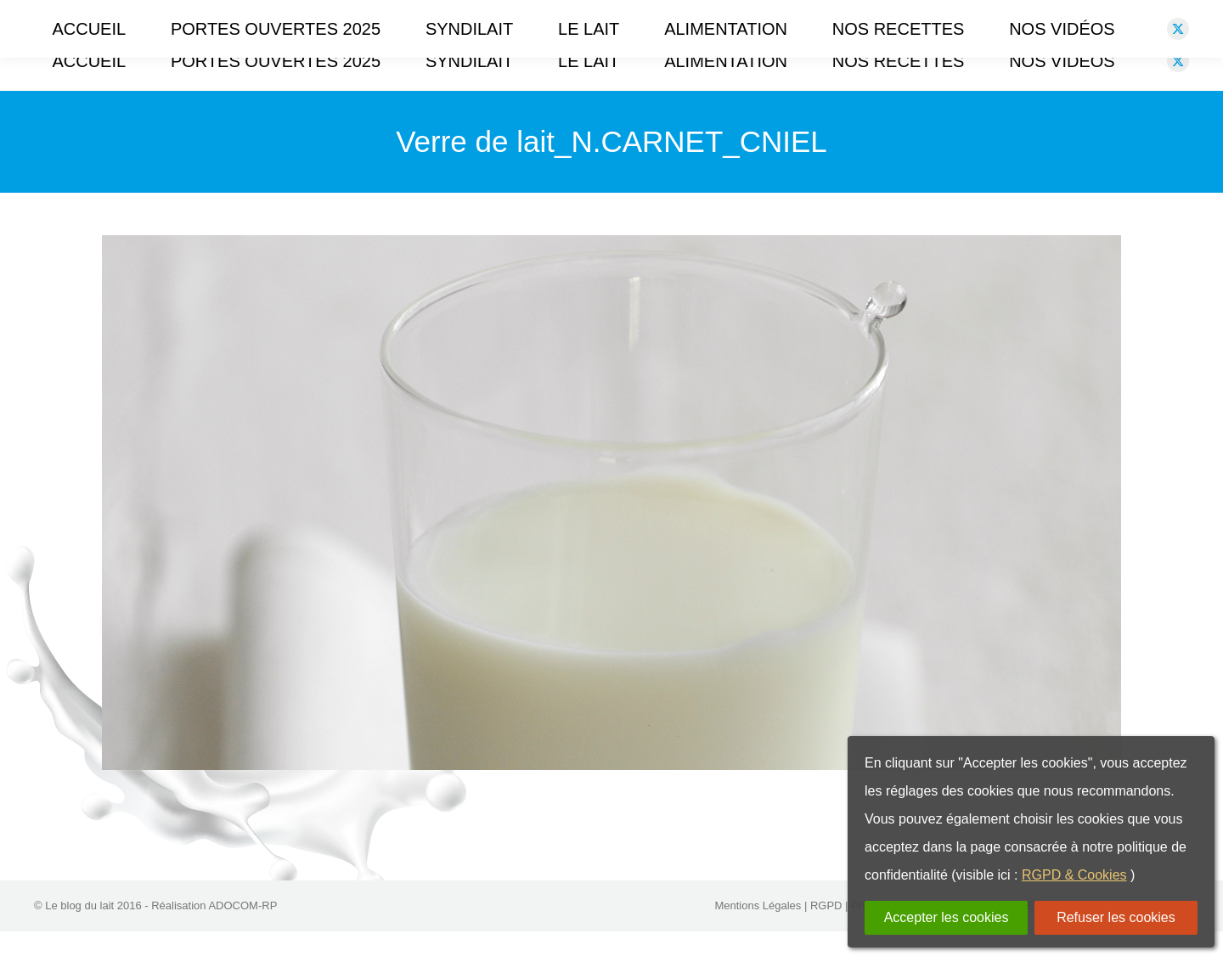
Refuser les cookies (1116, 917)
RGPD (826, 930)
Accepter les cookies (946, 917)
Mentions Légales (757, 930)
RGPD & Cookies (1074, 875)
